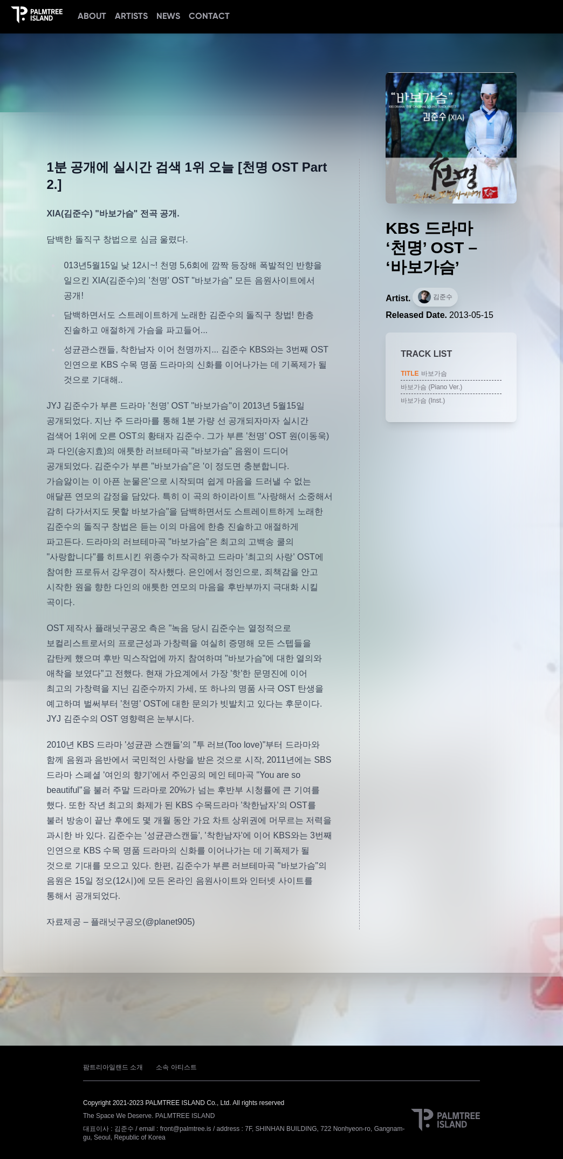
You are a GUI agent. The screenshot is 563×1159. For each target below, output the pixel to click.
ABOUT (92, 16)
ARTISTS (131, 16)
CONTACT (209, 16)
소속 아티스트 (176, 1067)
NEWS (168, 16)
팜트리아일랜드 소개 (113, 1067)
